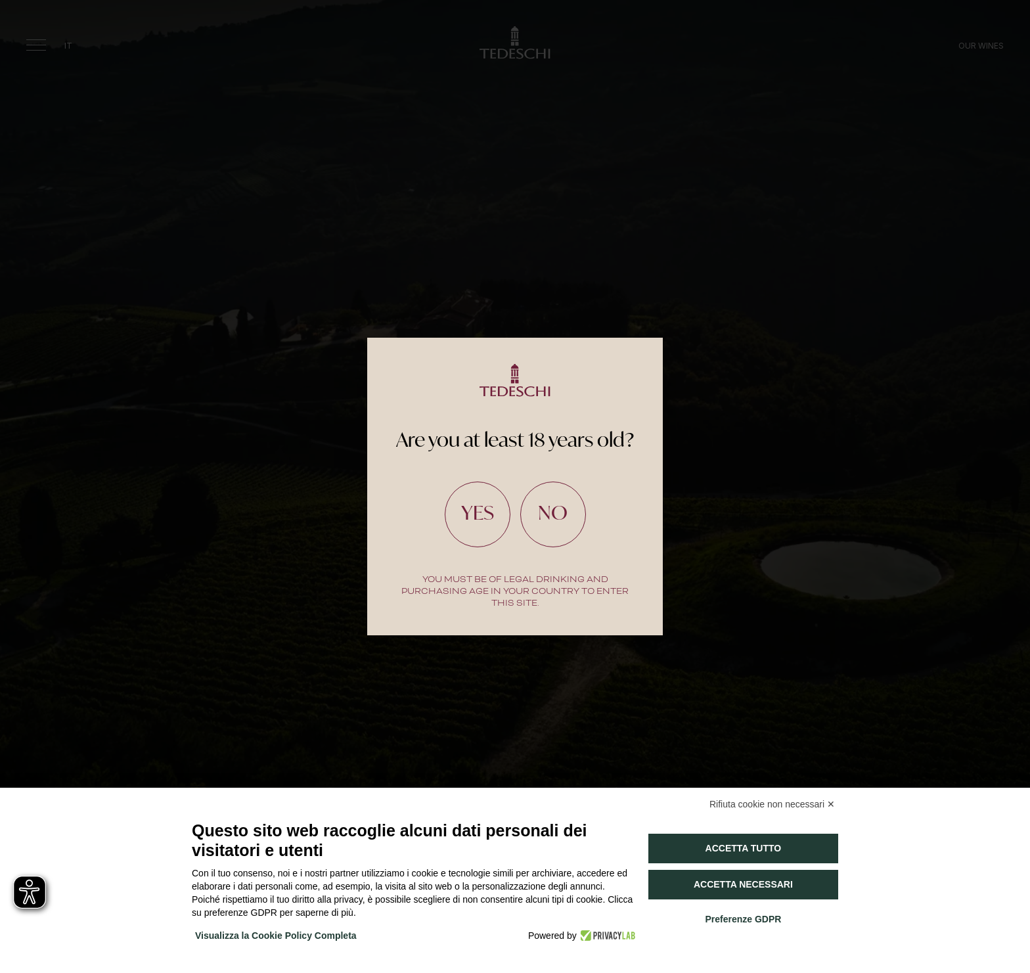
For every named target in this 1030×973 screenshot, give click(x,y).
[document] (515, 486)
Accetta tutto (743, 848)
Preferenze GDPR (743, 919)
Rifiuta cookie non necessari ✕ (772, 804)
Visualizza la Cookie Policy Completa (276, 935)
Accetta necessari (743, 884)
